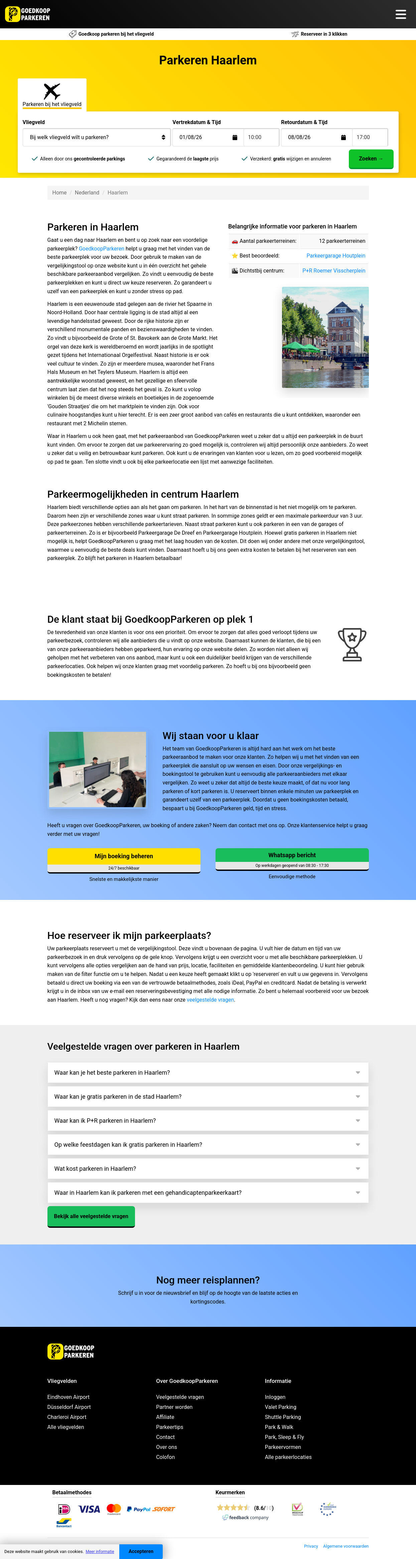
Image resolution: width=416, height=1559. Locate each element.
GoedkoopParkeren (101, 248)
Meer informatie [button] (100, 1551)
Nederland (87, 192)
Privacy (311, 1546)
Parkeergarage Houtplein (336, 255)
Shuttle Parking (283, 1417)
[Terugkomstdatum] (213, 137)
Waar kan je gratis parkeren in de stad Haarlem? (118, 1096)
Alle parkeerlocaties (288, 1457)
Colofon (165, 1457)
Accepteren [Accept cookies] (141, 1551)
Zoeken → (371, 158)
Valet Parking (280, 1407)
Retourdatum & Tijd (304, 122)
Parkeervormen (283, 1447)
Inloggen (275, 1397)
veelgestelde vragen (210, 1000)
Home (59, 192)
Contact (165, 1437)
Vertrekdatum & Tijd (196, 122)
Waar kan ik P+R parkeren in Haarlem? (105, 1120)
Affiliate (165, 1417)
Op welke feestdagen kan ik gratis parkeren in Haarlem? (128, 1144)
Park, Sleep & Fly (284, 1437)
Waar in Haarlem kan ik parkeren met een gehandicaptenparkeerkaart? (148, 1192)
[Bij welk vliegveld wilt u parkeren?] (97, 137)
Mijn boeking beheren (124, 856)
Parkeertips (169, 1427)
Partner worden (174, 1407)
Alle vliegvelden (65, 1427)
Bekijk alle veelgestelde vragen (91, 1216)
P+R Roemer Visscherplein (333, 271)
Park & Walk (279, 1427)
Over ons (166, 1447)
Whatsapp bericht (292, 855)
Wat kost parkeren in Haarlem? (95, 1168)
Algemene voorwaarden (346, 1546)
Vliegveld (34, 122)
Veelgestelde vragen (180, 1397)
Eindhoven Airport (68, 1397)
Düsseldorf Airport (69, 1407)
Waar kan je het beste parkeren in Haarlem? (112, 1072)
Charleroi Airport (67, 1417)
